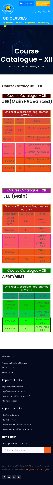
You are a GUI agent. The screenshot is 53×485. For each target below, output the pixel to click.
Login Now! (43, 3)
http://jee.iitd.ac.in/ (10, 401)
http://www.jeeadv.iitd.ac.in (13, 391)
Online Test (26, 3)
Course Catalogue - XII (32, 66)
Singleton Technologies (37, 469)
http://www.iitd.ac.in (10, 415)
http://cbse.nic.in (9, 420)
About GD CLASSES (10, 368)
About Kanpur (8, 372)
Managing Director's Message (14, 363)
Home (12, 66)
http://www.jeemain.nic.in (12, 386)
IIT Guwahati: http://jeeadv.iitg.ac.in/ (17, 429)
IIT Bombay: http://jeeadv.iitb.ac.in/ (16, 424)
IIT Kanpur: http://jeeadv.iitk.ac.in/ (16, 396)
